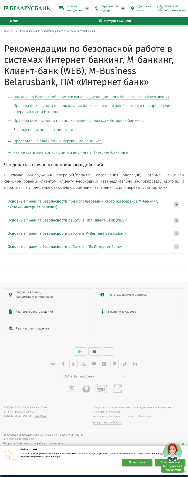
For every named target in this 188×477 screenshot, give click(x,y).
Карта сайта (56, 443)
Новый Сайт (41, 415)
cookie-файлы (84, 453)
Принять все (137, 462)
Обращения (144, 416)
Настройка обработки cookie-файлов (24, 443)
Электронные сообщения (107, 422)
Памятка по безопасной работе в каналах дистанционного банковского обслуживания (91, 97)
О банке (129, 416)
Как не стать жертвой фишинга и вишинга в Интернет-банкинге (70, 152)
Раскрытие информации (107, 416)
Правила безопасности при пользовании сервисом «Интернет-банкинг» (78, 120)
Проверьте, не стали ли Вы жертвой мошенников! (58, 141)
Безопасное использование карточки (47, 129)
